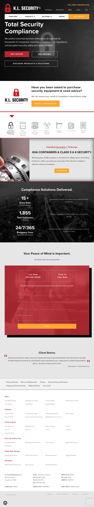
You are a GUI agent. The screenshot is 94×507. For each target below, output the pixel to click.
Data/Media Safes (10, 401)
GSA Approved (29, 426)
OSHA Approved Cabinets (53, 417)
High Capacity (29, 465)
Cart (86, 10)
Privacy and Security (12, 382)
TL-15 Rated (8, 404)
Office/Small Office (51, 465)
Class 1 (47, 430)
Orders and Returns (62, 494)
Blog (69, 10)
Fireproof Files (9, 413)
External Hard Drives (31, 455)
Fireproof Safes (50, 401)
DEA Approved (9, 426)
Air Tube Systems (10, 442)
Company (48, 10)
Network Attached (51, 455)
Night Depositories (71, 442)
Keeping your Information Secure (16, 386)
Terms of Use (47, 386)
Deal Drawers (49, 442)
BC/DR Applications (11, 455)
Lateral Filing (70, 413)
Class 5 (68, 426)
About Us (75, 494)
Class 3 (7, 430)
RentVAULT (8, 446)
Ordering (42, 382)
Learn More (61, 170)
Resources (60, 10)
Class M (68, 430)
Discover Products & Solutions (31, 63)
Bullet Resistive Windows (33, 442)
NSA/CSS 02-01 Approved (13, 465)
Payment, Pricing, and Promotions (58, 382)
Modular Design (50, 426)
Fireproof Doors (9, 433)
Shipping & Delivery (34, 386)
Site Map (49, 494)
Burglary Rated (50, 404)
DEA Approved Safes (31, 401)
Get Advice (17, 54)
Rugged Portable (71, 455)
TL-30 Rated (29, 404)
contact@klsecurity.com (44, 475)
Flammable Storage (31, 413)
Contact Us (85, 494)
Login (78, 10)
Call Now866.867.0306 (33, 275)
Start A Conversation (45, 104)
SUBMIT (47, 326)
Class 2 (27, 430)
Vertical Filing (9, 417)
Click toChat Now (62, 275)
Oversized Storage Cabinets (34, 417)
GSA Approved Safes (72, 401)
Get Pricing (44, 54)
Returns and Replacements (29, 382)
